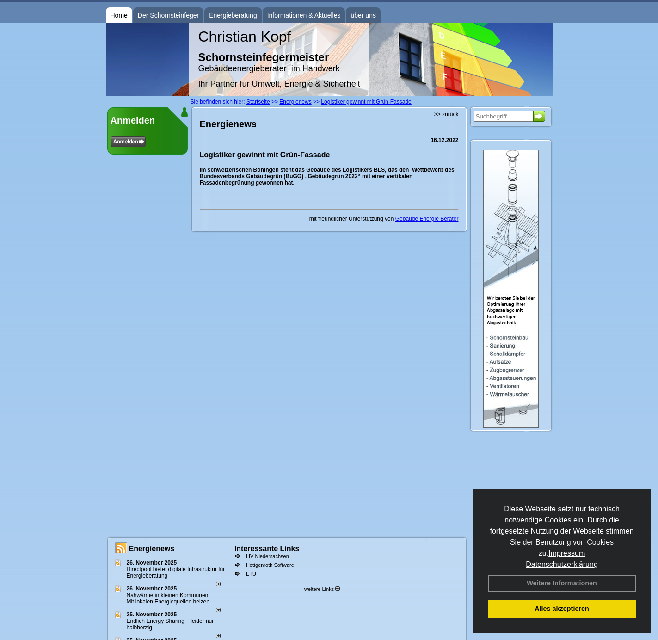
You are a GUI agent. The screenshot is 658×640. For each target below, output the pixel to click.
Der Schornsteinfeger (168, 15)
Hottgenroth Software (270, 565)
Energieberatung (233, 15)
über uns (363, 15)
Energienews (152, 549)
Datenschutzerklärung (562, 564)
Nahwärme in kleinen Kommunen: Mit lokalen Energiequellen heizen (168, 598)
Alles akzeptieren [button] (562, 608)
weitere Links (322, 589)
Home (119, 15)
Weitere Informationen (562, 583)
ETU (251, 574)
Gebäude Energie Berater (427, 219)
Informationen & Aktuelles (304, 15)
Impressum (566, 553)
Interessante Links (267, 549)
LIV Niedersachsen (267, 556)
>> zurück (446, 114)
